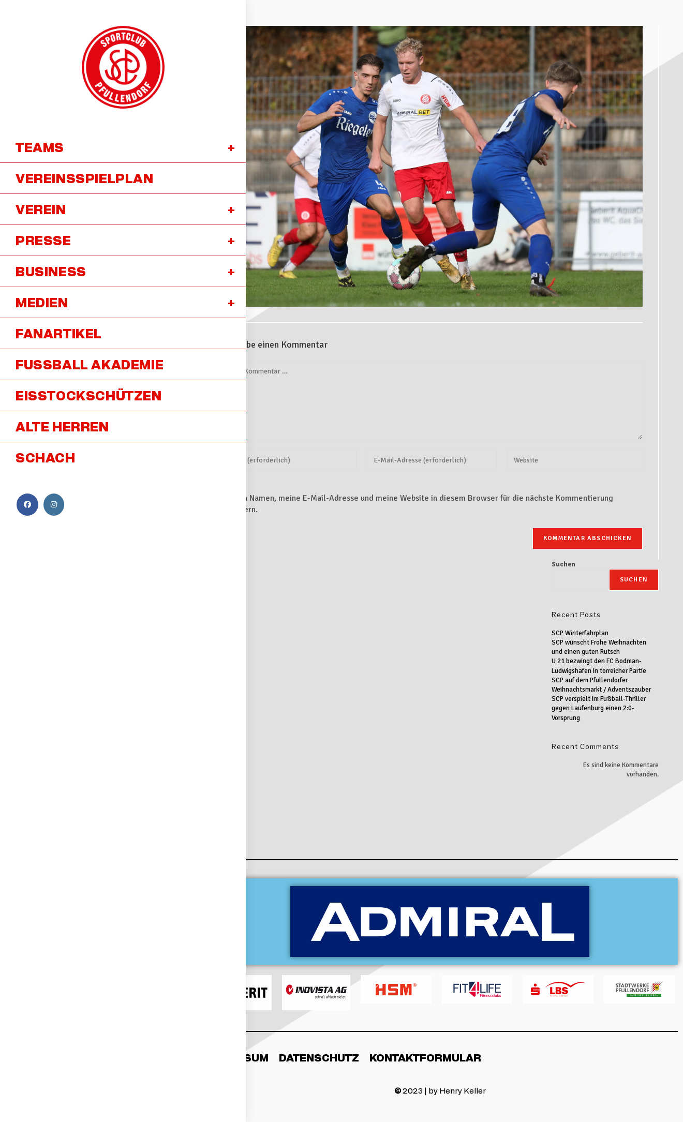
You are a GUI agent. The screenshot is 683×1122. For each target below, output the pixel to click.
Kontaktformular (425, 1057)
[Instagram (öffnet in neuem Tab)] (53, 504)
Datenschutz (319, 1057)
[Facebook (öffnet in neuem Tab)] (27, 504)
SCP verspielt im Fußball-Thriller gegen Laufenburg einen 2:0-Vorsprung (599, 708)
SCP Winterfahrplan (580, 633)
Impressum (235, 1057)
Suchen (563, 564)
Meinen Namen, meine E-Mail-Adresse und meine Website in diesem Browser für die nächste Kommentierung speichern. (417, 504)
